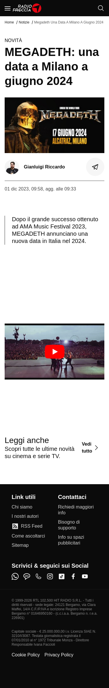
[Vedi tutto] (90, 447)
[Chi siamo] (22, 507)
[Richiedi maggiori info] (78, 510)
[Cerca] (100, 8)
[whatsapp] (15, 576)
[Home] (27, 8)
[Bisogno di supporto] (78, 525)
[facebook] (73, 576)
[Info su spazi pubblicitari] (78, 540)
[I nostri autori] (25, 516)
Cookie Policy (26, 654)
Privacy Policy (59, 654)
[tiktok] (61, 576)
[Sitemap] (20, 545)
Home (9, 22)
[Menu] (7, 8)
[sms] (26, 576)
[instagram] (50, 576)
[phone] (38, 576)
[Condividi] (95, 167)
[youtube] (84, 576)
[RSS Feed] (27, 526)
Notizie (24, 22)
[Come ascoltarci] (28, 536)
